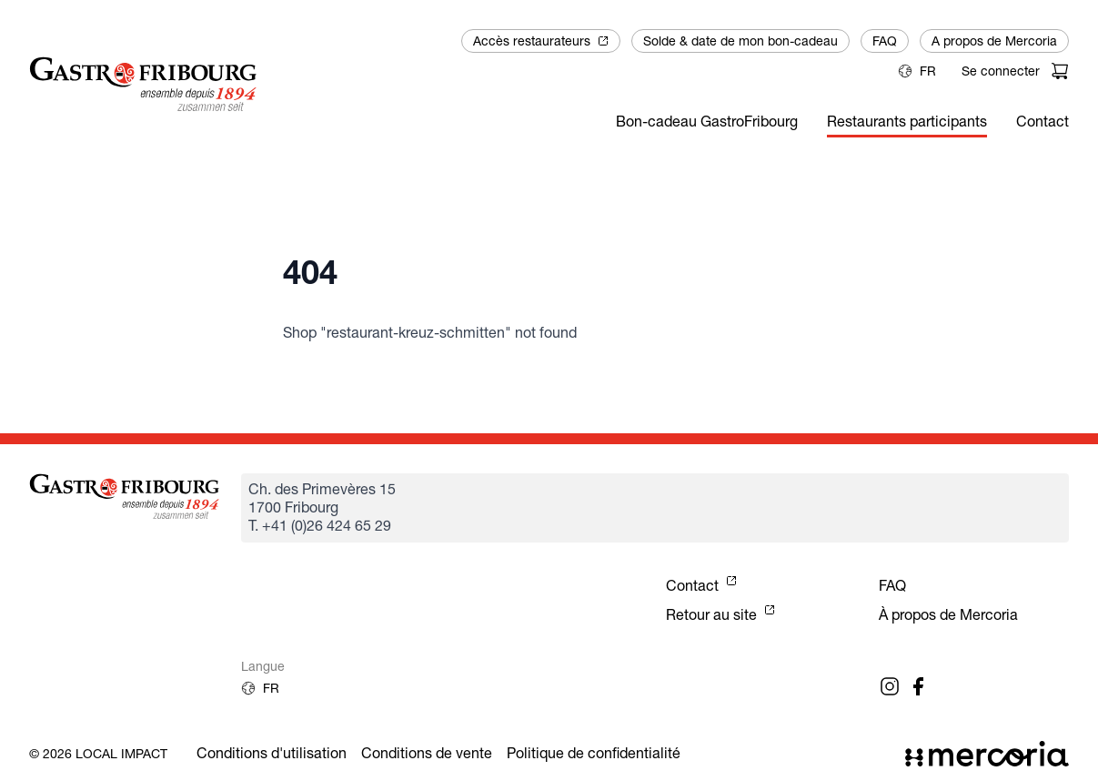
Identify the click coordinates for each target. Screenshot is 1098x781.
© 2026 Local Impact (98, 753)
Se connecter (1001, 71)
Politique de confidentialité (593, 753)
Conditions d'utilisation (271, 753)
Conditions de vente (426, 753)
